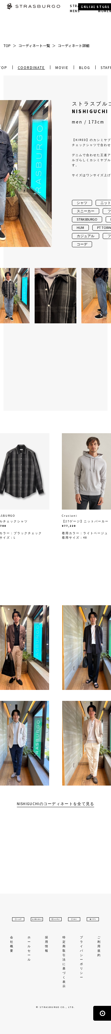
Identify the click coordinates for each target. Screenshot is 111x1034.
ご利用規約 (99, 946)
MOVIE (62, 68)
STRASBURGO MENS (82, 8)
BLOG (84, 68)
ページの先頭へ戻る (102, 1013)
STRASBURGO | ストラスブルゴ (33, 7)
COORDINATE (31, 68)
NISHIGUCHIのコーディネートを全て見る (55, 803)
